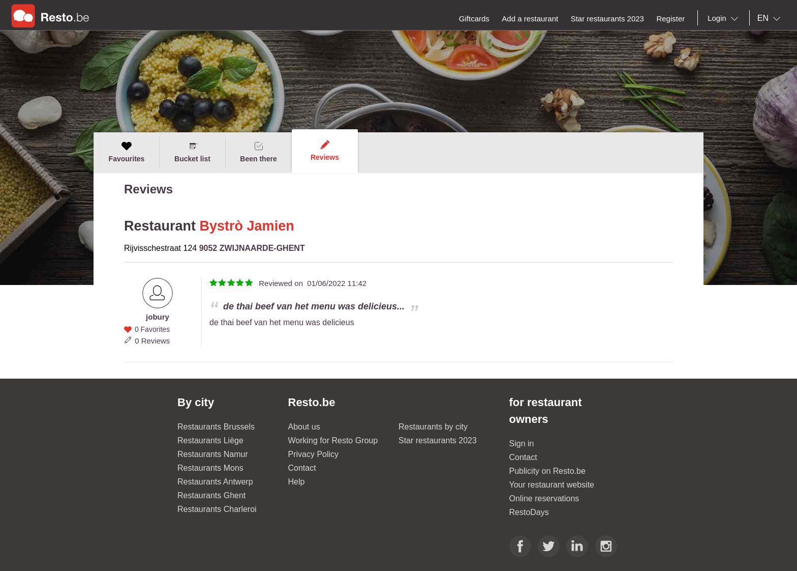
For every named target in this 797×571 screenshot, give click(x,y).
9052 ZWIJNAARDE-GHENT (252, 248)
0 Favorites (152, 329)
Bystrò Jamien (247, 226)
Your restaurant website (552, 484)
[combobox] (724, 18)
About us (304, 426)
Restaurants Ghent (211, 495)
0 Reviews (152, 340)
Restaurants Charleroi (217, 509)
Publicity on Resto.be (547, 471)
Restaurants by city (433, 426)
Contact (302, 468)
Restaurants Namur (212, 454)
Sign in (521, 443)
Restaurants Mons (210, 468)
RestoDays (529, 512)
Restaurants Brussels (216, 426)
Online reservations (544, 498)
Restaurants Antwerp (215, 481)
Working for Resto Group (333, 440)
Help (296, 481)
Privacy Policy (313, 454)
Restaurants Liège (210, 440)
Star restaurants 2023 (437, 440)
